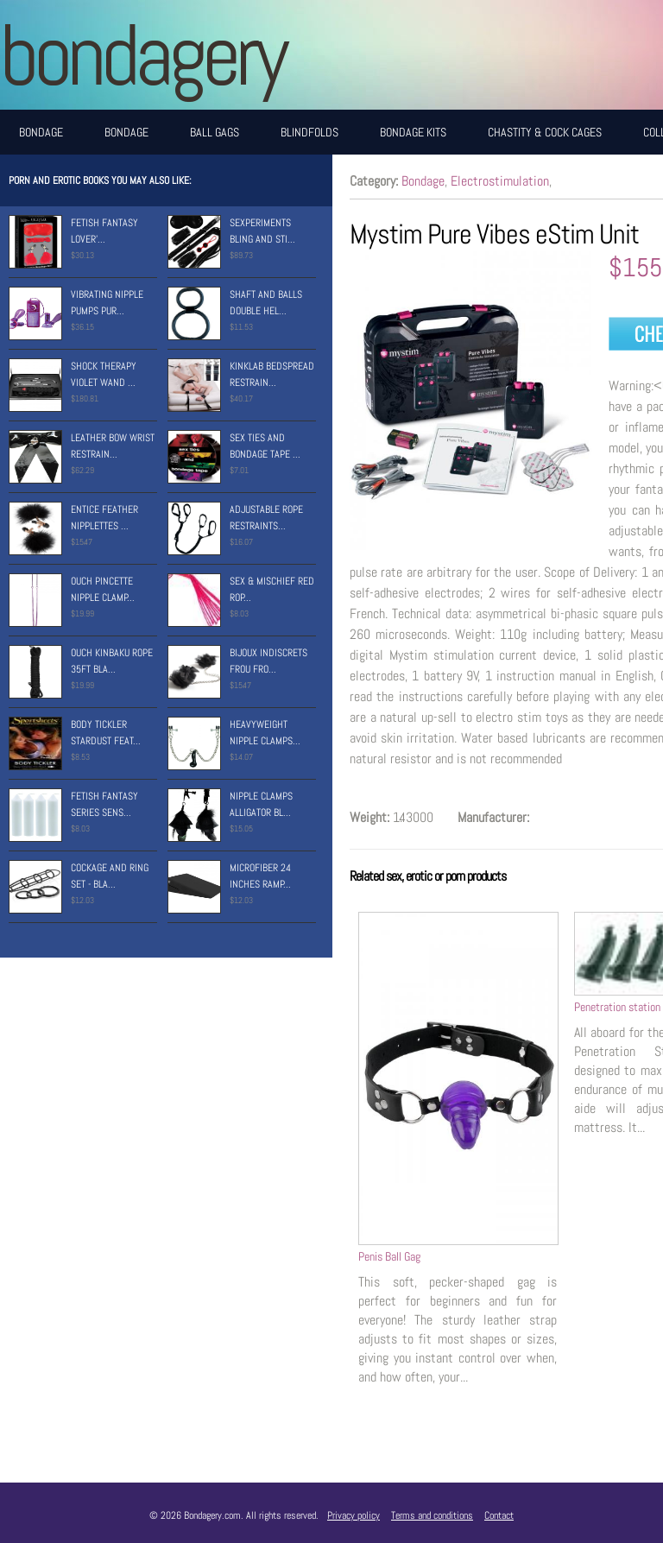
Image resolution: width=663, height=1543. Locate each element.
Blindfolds (309, 132)
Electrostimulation (500, 181)
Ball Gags (214, 132)
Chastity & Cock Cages (545, 132)
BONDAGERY (142, 55)
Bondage (41, 132)
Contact (499, 1515)
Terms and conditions (432, 1515)
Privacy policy (353, 1515)
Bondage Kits (413, 132)
